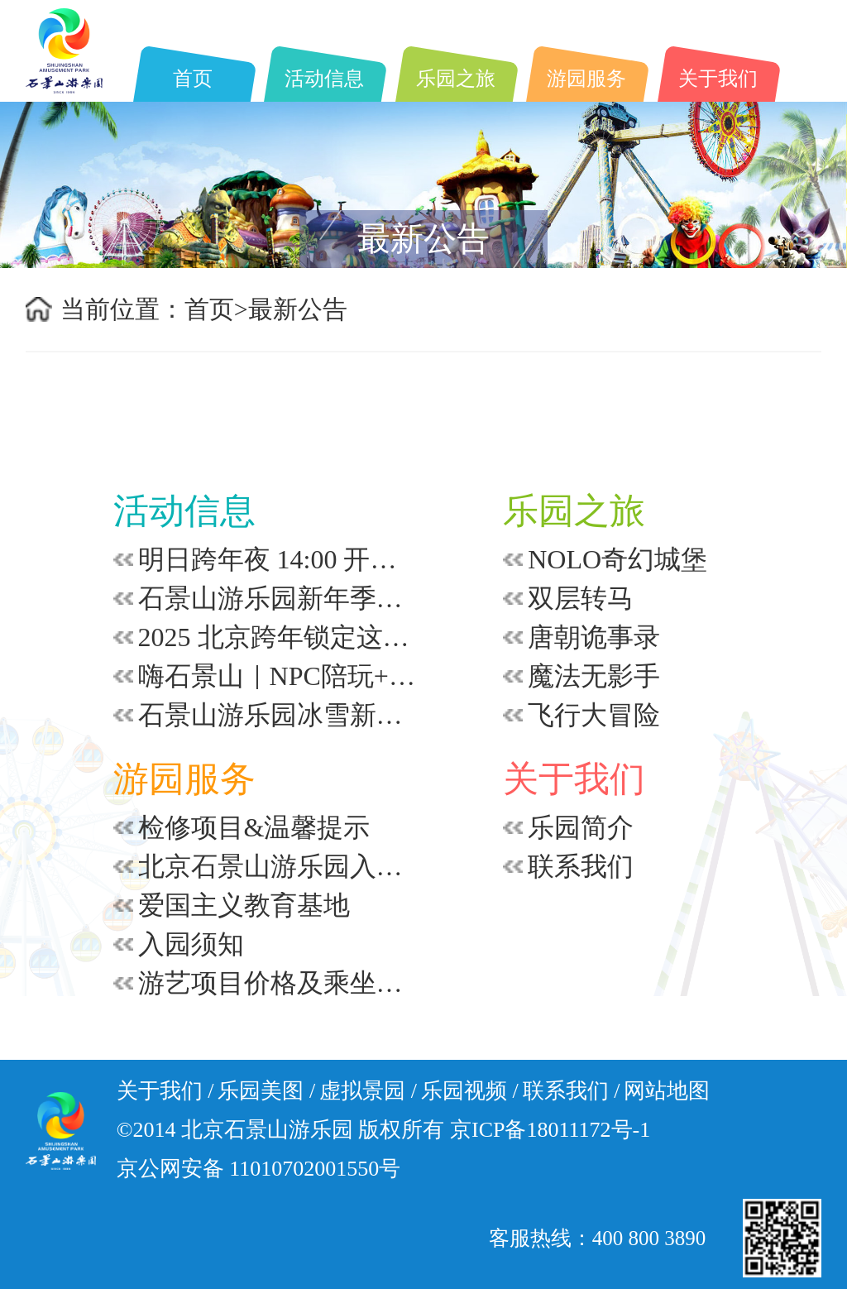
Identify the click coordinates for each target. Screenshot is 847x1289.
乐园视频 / (470, 1091)
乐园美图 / (266, 1091)
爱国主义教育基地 (244, 905)
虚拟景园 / (368, 1091)
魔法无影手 (594, 676)
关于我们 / (165, 1091)
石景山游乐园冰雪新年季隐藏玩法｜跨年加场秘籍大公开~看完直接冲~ (277, 715)
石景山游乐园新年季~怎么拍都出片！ (277, 598)
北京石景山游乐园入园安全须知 (277, 866)
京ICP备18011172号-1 (550, 1130)
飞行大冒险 (594, 715)
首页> (216, 309)
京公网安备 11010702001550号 (259, 1169)
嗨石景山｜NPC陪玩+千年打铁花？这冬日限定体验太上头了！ (277, 676)
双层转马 (581, 598)
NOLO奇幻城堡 (617, 559)
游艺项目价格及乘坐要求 (277, 983)
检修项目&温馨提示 (254, 827)
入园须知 (191, 944)
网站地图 (667, 1091)
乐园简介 (581, 827)
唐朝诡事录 (594, 637)
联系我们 (581, 866)
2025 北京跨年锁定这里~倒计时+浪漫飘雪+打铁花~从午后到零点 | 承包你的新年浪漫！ (277, 637)
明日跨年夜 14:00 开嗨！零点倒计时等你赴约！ (277, 559)
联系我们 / (571, 1091)
